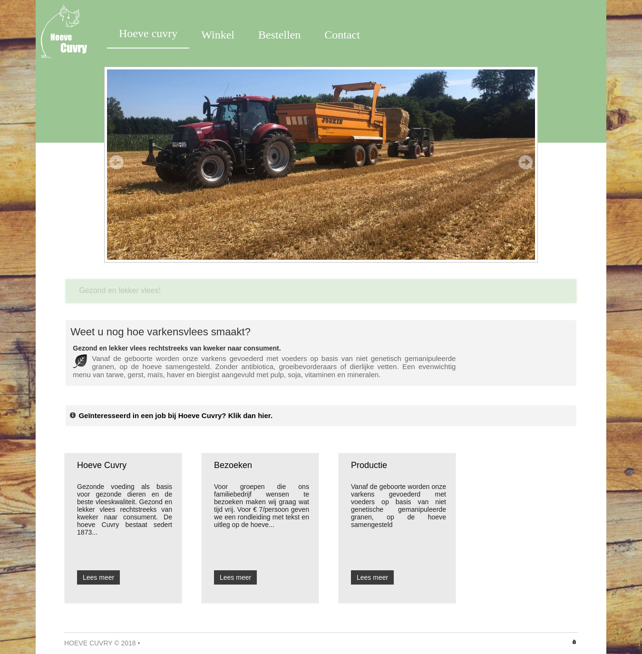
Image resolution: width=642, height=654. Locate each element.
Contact (342, 35)
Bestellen (279, 35)
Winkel (217, 35)
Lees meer (98, 577)
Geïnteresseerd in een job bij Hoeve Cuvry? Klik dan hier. (170, 415)
